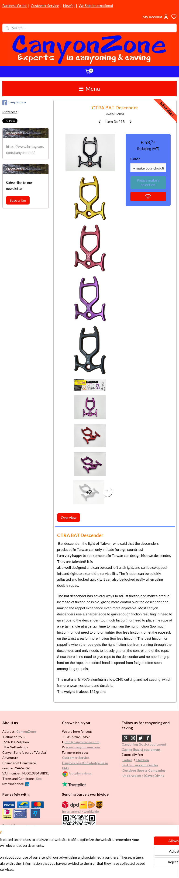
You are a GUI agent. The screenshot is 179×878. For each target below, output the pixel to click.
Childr (140, 760)
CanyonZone (26, 731)
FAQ (65, 768)
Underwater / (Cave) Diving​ (143, 775)
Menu (89, 88)
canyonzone (14, 102)
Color (135, 158)
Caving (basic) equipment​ (141, 749)
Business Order (14, 5)
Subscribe (18, 200)
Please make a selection (148, 182)
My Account (155, 17)
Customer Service (45, 5)
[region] (59, 848)
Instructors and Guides (140, 765)
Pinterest (9, 112)
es (130, 760)
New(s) (69, 5)
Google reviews (80, 773)
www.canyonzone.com (83, 747)
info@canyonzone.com (82, 742)
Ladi (125, 760)
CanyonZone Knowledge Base (85, 763)
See (39, 779)
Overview (68, 517)
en (147, 760)
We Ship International (96, 5)
